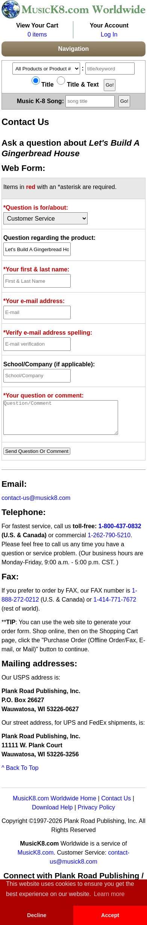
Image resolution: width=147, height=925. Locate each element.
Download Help (52, 814)
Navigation (73, 49)
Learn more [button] (109, 894)
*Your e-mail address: (34, 301)
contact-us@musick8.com (36, 504)
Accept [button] (110, 915)
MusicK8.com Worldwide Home (54, 805)
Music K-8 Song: (67, 101)
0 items (37, 34)
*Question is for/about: (35, 207)
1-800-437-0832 (120, 533)
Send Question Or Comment (36, 458)
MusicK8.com (36, 859)
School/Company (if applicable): (49, 364)
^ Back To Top (20, 774)
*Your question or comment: (43, 395)
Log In (109, 34)
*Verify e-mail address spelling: (47, 332)
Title (43, 84)
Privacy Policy (96, 814)
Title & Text (78, 84)
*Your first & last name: (36, 269)
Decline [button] (36, 915)
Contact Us (116, 805)
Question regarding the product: (49, 238)
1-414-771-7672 (115, 606)
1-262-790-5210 (109, 542)
